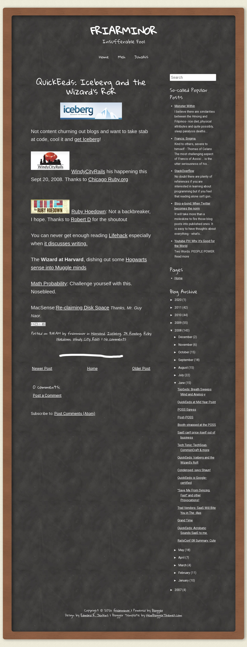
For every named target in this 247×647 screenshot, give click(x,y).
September (186, 360)
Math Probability (49, 283)
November (185, 345)
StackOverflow (184, 171)
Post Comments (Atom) (74, 413)
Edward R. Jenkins (94, 615)
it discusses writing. (65, 243)
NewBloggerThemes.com (164, 615)
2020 (178, 300)
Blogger (157, 610)
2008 (178, 330)
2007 (178, 590)
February (184, 573)
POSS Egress (187, 409)
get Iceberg (86, 139)
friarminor (123, 30)
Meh (121, 56)
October (184, 352)
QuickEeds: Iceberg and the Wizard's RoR (91, 86)
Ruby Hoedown (88, 211)
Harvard (98, 333)
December (185, 337)
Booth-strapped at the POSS (197, 425)
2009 (178, 323)
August (183, 367)
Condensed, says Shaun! (194, 470)
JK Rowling (132, 333)
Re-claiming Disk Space (82, 307)
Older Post (141, 368)
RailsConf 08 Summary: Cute (197, 540)
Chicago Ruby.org (108, 179)
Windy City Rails (86, 339)
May (181, 550)
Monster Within (184, 106)
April (181, 557)
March (182, 565)
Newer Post (42, 368)
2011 (178, 307)
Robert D (81, 219)
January (183, 580)
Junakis (141, 56)
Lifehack (118, 235)
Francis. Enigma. (185, 138)
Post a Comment (47, 395)
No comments (115, 339)
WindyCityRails (88, 171)
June (182, 383)
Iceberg (114, 333)
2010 (178, 315)
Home (104, 56)
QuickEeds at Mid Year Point (197, 402)
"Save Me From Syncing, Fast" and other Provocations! (194, 495)
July (181, 375)
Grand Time (185, 520)
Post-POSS (185, 417)
